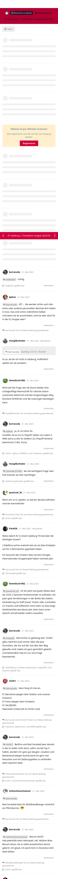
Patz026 (10, 406)
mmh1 (9, 512)
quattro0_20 (12, 359)
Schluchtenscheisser (16, 604)
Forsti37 (10, 706)
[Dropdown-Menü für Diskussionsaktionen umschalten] (55, 3)
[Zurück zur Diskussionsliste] (3, 3)
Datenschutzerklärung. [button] (15, 853)
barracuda (11, 72)
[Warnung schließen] (36, 872)
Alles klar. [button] (9, 862)
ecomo (9, 799)
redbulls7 (11, 47)
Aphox (9, 199)
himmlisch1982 (14, 239)
